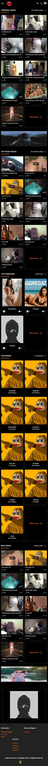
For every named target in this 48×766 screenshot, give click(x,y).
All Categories (40, 356)
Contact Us (27, 732)
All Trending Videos (38, 10)
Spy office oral (30, 242)
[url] (9, 3)
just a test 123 (30, 173)
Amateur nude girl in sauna (10, 123)
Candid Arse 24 (6, 32)
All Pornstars (40, 274)
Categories (15, 750)
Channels (15, 746)
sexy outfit (5, 242)
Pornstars (15, 748)
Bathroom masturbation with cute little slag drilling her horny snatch (22, 55)
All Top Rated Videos (38, 152)
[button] (2, 3)
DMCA (3, 737)
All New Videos (40, 546)
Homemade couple (31, 32)
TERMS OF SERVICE (7, 732)
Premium (15, 743)
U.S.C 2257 (4, 734)
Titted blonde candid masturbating (36, 55)
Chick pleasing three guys (9, 100)
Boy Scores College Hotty (9, 173)
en (38, 3)
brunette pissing (7, 265)
